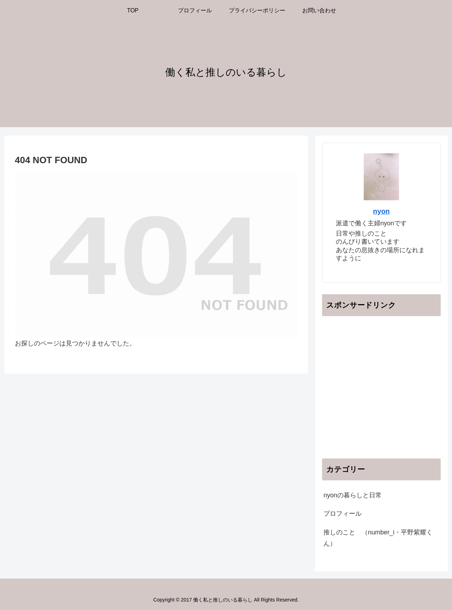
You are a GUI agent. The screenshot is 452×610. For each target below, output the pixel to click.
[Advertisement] (381, 393)
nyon (381, 211)
